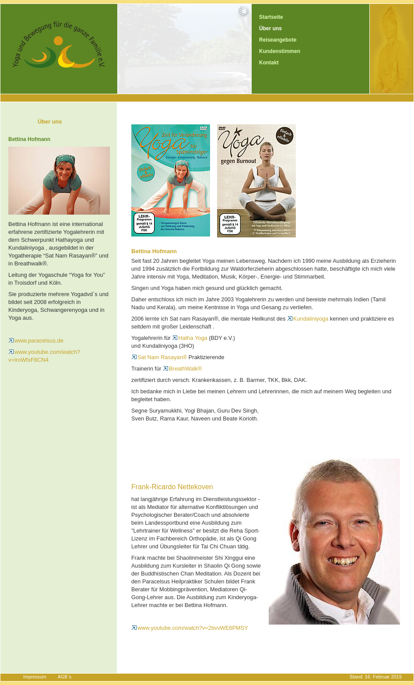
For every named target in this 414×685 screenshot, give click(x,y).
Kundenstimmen (279, 51)
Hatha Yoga (189, 338)
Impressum (34, 676)
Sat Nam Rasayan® (159, 357)
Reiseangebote (277, 40)
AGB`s (64, 676)
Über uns (270, 28)
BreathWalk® (182, 368)
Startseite (271, 17)
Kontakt (269, 63)
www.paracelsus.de (35, 340)
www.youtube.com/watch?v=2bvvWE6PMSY (189, 628)
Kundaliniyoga (307, 318)
